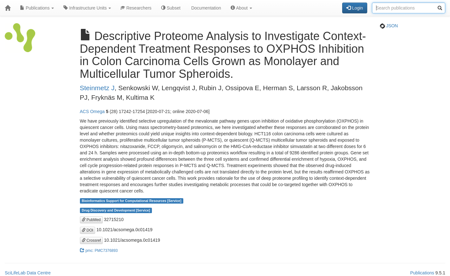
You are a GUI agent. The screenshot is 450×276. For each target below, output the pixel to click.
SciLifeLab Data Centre (28, 272)
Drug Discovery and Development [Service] (116, 210)
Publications (37, 7)
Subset (170, 7)
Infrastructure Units (87, 7)
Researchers (136, 7)
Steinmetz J (97, 87)
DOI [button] (88, 230)
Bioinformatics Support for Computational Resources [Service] (131, 201)
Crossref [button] (91, 240)
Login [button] (354, 7)
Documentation (205, 7)
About (241, 7)
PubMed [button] (91, 220)
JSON (389, 25)
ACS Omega (92, 111)
